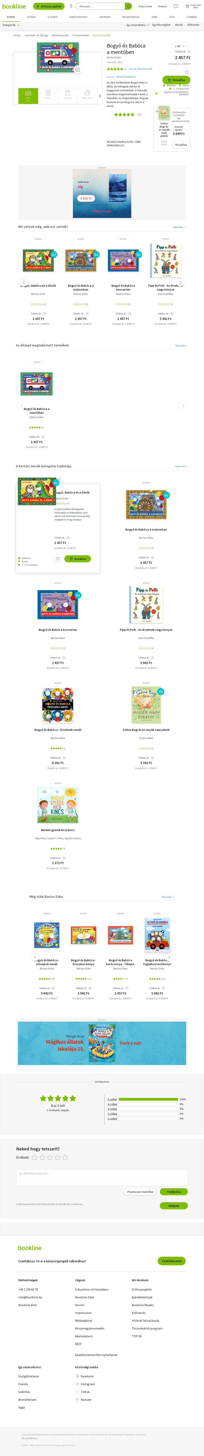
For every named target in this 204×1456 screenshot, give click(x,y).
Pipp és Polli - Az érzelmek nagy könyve (165, 287)
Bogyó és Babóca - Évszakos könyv (83, 962)
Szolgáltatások (28, 1376)
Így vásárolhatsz (136, 25)
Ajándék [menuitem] (191, 17)
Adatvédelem (84, 1336)
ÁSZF (78, 1344)
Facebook (84, 1376)
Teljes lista (179, 227)
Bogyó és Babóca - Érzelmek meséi (57, 730)
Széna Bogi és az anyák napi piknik (146, 730)
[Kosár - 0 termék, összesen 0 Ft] (193, 6)
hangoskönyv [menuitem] (78, 17)
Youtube (83, 1399)
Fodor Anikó (146, 738)
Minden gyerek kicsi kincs (58, 830)
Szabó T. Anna (55, 838)
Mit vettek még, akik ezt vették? (43, 226)
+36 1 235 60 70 (28, 1289)
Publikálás (174, 1192)
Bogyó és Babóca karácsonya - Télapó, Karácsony (120, 962)
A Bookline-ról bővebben (91, 1289)
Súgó (21, 1407)
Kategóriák (9, 25)
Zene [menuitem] (154, 17)
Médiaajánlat (83, 1320)
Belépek (174, 1206)
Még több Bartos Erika (46, 896)
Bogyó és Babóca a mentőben (37, 411)
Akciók (179, 24)
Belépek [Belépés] (162, 6)
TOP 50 (137, 1336)
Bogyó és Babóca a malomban (81, 287)
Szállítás (24, 1392)
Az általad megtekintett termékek (42, 345)
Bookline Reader (143, 1305)
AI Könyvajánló (48, 6)
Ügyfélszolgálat (161, 24)
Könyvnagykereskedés (89, 1328)
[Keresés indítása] (128, 6)
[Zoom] (77, 69)
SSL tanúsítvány (29, 1438)
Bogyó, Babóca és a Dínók (38, 285)
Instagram (85, 1384)
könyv (38, 239)
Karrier (79, 1305)
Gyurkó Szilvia (73, 838)
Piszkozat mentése (140, 1192)
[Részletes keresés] (71, 6)
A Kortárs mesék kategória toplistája (43, 466)
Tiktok (82, 1391)
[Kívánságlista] (176, 6)
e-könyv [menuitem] (53, 17)
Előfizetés (193, 24)
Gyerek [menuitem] (31, 17)
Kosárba (176, 80)
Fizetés (23, 1384)
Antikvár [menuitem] (104, 17)
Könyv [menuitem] (11, 17)
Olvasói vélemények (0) (140, 68)
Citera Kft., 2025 (114, 62)
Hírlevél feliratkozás (145, 1320)
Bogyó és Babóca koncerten (123, 287)
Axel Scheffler (166, 294)
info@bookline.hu (30, 1297)
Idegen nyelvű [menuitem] (131, 17)
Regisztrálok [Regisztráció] (145, 6)
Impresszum (83, 1313)
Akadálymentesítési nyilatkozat (96, 1355)
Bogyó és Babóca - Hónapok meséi (47, 962)
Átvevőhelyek (27, 1400)
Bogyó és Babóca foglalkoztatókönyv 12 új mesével (157, 962)
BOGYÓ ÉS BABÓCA (126, 76)
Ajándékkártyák (142, 1297)
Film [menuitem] (171, 17)
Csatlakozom (172, 1261)
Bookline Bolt (27, 1305)
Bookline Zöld (84, 1297)
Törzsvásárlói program (147, 1328)
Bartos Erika (38, 294)
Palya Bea (40, 838)
